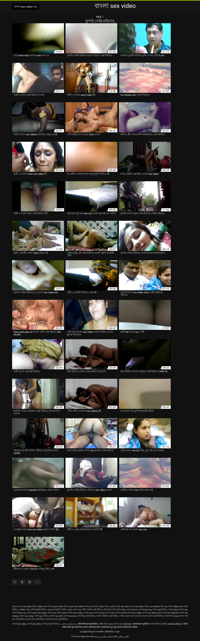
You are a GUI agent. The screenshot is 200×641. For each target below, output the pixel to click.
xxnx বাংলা (115, 607)
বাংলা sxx (183, 610)
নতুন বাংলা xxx (74, 610)
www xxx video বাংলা (79, 607)
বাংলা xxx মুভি (56, 616)
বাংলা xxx (110, 613)
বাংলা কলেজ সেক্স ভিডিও (57, 620)
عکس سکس (123, 637)
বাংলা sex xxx (145, 610)
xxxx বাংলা (114, 624)
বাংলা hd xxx (132, 610)
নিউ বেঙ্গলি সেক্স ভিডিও (92, 610)
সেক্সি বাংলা (103, 624)
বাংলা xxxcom (69, 616)
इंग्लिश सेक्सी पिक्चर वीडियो (127, 627)
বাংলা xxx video (134, 613)
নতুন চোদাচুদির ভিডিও (57, 610)
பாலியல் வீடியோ (68, 624)
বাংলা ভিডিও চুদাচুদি (158, 624)
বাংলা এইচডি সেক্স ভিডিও (107, 616)
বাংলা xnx (51, 613)
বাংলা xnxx (62, 613)
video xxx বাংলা (45, 607)
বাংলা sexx (173, 610)
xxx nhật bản (126, 624)
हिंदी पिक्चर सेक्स (81, 627)
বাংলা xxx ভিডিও (41, 616)
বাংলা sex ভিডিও (159, 610)
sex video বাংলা (30, 607)
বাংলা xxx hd (121, 613)
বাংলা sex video (19, 624)
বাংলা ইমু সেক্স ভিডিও (86, 616)
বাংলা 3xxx (121, 610)
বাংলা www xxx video (36, 613)
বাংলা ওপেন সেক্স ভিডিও (152, 616)
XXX (99, 17)
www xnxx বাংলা (60, 607)
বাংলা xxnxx (99, 613)
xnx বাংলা (94, 607)
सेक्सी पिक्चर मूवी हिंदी (141, 624)
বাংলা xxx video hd (170, 613)
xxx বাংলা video (171, 607)
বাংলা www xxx (19, 613)
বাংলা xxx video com (151, 613)
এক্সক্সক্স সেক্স (24, 610)
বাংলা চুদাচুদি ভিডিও (50, 624)
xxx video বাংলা (142, 607)
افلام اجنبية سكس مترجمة (105, 637)
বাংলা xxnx (88, 613)
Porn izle (90, 637)
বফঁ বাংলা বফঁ (109, 610)
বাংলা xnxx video (75, 613)
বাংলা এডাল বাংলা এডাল (130, 616)
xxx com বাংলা (127, 607)
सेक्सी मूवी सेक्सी (94, 627)
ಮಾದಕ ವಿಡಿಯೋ (175, 624)
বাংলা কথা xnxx (171, 616)
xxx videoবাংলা (156, 607)
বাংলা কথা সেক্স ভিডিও (35, 620)
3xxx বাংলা (17, 607)
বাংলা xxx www (26, 616)
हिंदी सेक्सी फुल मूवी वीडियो (88, 624)
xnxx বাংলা (104, 607)
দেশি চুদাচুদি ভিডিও (38, 610)
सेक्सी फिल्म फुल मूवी (108, 627)
